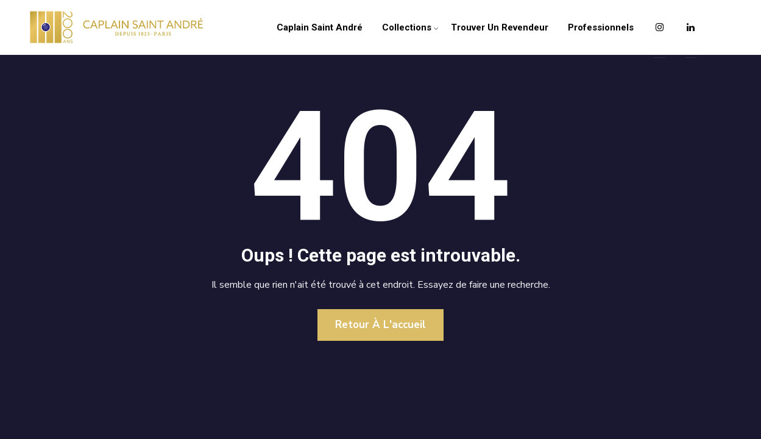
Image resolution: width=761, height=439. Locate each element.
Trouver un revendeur (499, 27)
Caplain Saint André (320, 27)
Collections (406, 27)
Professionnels (601, 27)
